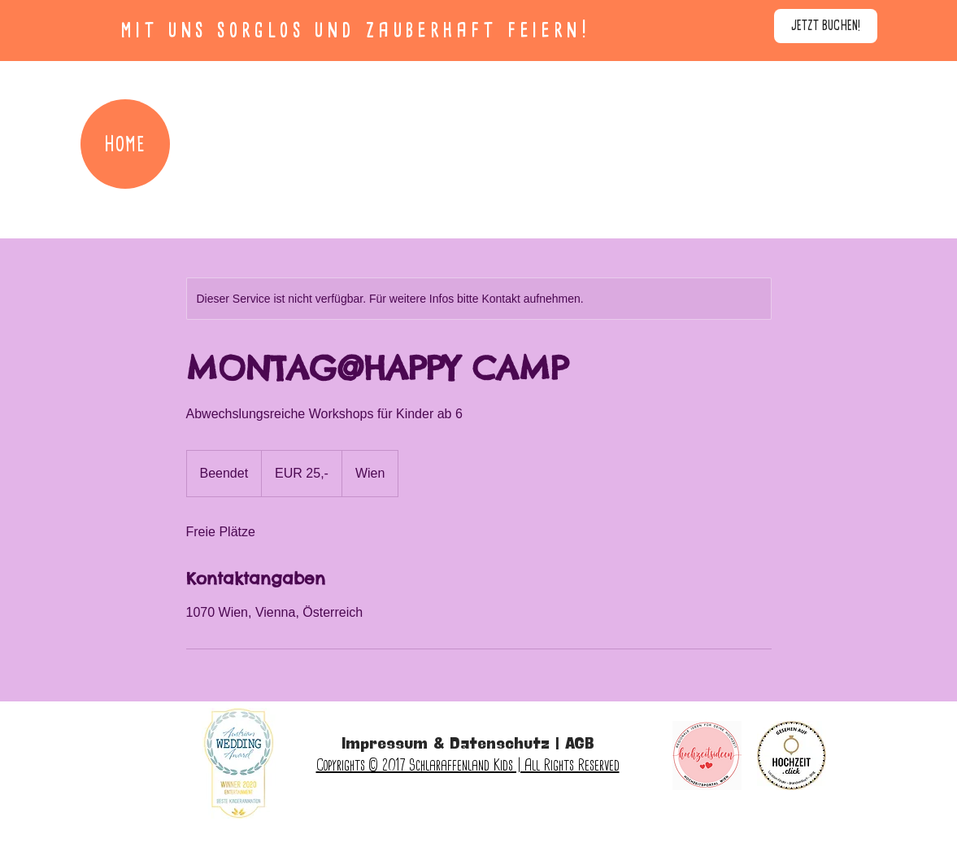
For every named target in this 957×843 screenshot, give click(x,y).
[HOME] (125, 144)
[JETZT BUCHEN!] (825, 26)
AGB (579, 744)
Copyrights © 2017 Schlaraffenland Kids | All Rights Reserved (468, 765)
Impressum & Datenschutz (445, 744)
